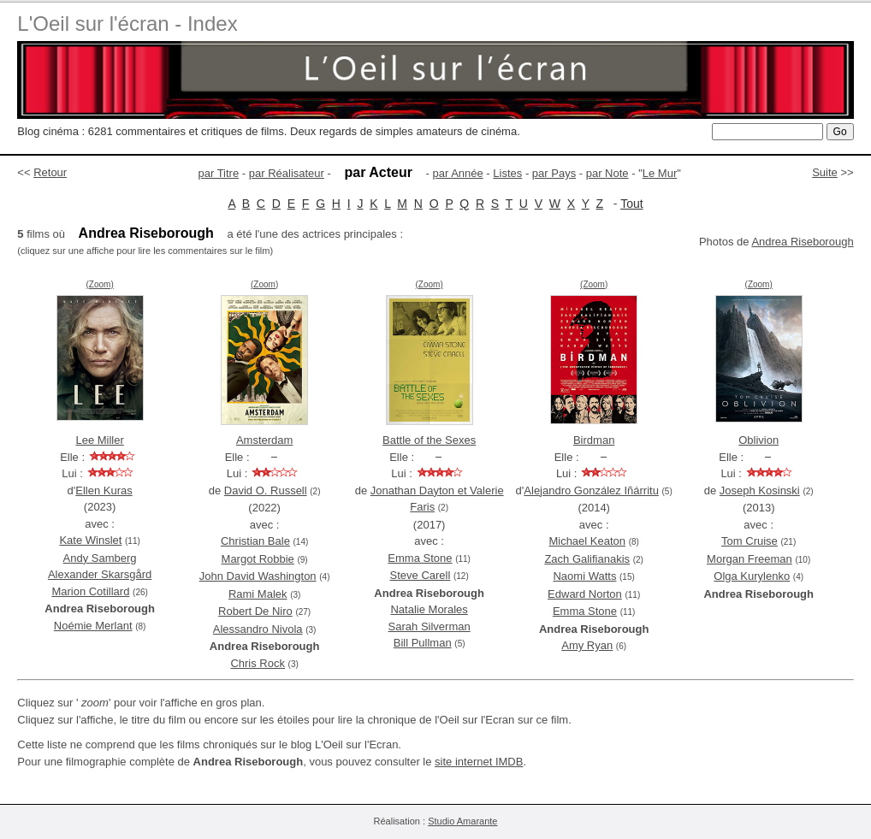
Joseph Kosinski (760, 490)
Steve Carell (420, 575)
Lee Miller (99, 440)
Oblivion (758, 440)
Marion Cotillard (90, 591)
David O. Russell (265, 490)
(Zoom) (100, 284)
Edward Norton (585, 594)
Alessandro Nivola (258, 629)
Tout (631, 203)
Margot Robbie (258, 558)
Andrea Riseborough (802, 241)
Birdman (593, 440)
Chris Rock (257, 663)
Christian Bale (255, 541)
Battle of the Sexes (429, 440)
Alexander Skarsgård (99, 574)
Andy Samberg (100, 558)
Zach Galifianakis (587, 558)
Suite (825, 172)
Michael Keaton (586, 541)
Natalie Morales (428, 609)
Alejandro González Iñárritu (591, 490)
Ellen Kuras (103, 490)
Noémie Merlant (93, 625)
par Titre (219, 173)
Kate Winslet (90, 540)
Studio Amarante (462, 821)
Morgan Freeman (749, 558)
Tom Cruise (749, 541)
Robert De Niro (255, 611)
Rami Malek (257, 594)
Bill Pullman (423, 642)
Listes (507, 173)
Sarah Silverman (429, 626)
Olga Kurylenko (752, 576)
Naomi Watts (584, 576)
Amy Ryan (587, 645)
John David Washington (258, 576)
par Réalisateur (286, 173)
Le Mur (660, 173)
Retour (50, 172)
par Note (607, 173)
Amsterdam (264, 440)
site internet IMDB (479, 761)
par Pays (554, 173)
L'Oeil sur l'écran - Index (127, 23)
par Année (457, 173)
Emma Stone (420, 558)
